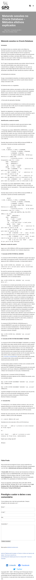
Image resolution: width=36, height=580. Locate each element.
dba (9, 547)
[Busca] (30, 6)
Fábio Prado (7, 30)
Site (2, 517)
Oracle (15, 31)
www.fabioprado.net (6, 477)
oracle (16, 547)
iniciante (12, 547)
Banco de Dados (10, 31)
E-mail (3, 512)
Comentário (4, 524)
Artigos (3, 31)
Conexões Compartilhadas (10, 356)
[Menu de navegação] (33, 6)
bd (7, 547)
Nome (3, 507)
